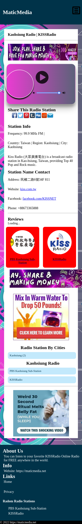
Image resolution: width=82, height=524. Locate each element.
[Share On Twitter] (20, 117)
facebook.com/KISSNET (39, 199)
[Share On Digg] (38, 117)
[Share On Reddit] (44, 117)
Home (8, 482)
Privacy (9, 492)
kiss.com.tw (28, 189)
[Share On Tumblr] (32, 117)
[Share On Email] (50, 117)
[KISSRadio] (42, 379)
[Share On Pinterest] (26, 117)
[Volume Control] (49, 92)
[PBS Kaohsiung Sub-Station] (42, 371)
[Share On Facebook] (15, 117)
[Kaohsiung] (42, 355)
